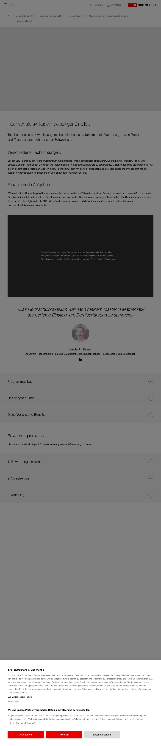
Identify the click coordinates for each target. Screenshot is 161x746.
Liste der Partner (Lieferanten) (21, 723)
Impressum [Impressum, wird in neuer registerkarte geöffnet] (13, 702)
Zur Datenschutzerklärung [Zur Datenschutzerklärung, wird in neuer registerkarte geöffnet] (20, 697)
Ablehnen (64, 734)
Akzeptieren (25, 734)
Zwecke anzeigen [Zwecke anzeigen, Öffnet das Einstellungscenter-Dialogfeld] (102, 734)
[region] (80, 703)
